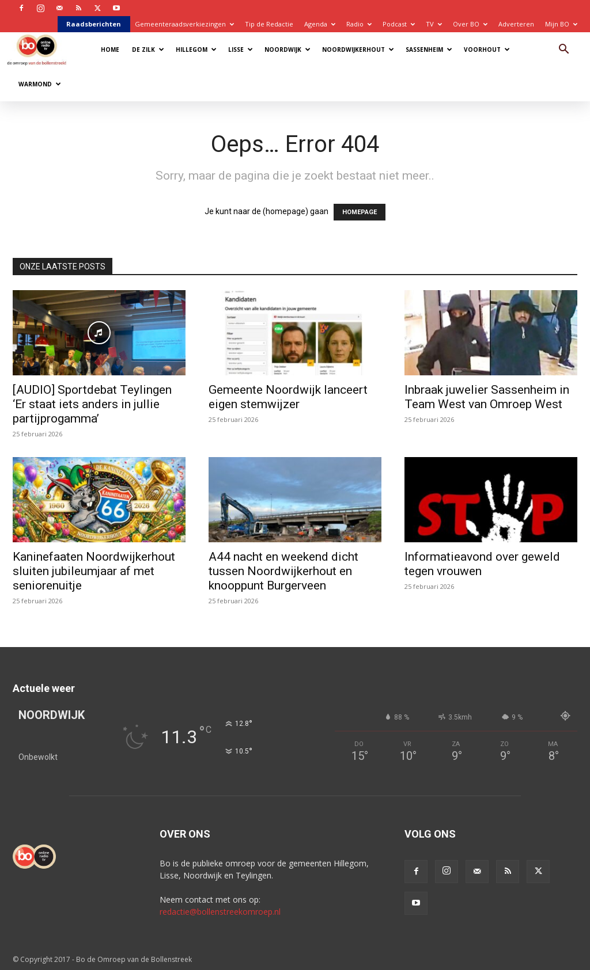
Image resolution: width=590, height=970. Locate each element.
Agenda (319, 24)
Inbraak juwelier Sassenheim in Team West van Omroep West (486, 397)
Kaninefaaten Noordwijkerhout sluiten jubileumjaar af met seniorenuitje (94, 571)
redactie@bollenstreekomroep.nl (220, 911)
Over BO (470, 24)
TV (434, 24)
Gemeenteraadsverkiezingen (184, 24)
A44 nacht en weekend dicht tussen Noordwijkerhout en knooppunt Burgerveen (283, 571)
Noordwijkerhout (358, 49)
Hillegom (196, 49)
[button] (563, 50)
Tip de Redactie (269, 24)
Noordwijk (287, 49)
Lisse (240, 49)
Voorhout (487, 49)
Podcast (399, 24)
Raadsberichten (93, 24)
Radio (359, 24)
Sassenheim (429, 49)
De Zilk (148, 49)
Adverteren (516, 24)
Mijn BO (561, 24)
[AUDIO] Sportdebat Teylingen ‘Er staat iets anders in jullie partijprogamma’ (92, 404)
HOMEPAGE (359, 212)
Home (110, 49)
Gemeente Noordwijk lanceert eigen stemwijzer (288, 397)
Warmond (39, 84)
